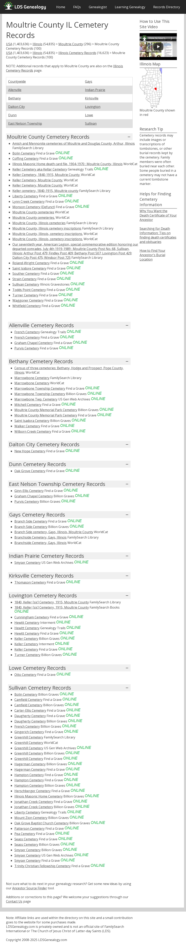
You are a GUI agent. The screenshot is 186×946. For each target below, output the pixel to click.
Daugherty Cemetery (30, 716)
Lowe (89, 115)
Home (60, 7)
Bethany (14, 98)
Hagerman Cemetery (30, 764)
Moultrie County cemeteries (33, 212)
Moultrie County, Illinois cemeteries (39, 223)
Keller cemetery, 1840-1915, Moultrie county (45, 191)
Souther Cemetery (26, 273)
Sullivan (91, 123)
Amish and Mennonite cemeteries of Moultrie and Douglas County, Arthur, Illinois (73, 143)
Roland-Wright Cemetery (31, 263)
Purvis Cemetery (26, 348)
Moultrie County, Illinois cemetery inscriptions (46, 228)
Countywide (17, 81)
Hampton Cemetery (29, 775)
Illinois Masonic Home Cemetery (38, 796)
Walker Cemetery (27, 426)
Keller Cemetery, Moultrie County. (37, 180)
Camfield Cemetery (28, 699)
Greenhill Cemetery (28, 737)
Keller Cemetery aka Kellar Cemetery (39, 169)
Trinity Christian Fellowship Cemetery (42, 866)
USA (9, 44)
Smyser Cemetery (27, 562)
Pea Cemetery (24, 834)
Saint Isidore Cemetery (29, 268)
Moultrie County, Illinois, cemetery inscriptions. (47, 234)
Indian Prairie (95, 90)
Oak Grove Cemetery (29, 471)
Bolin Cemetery (23, 153)
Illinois (37, 44)
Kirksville (91, 98)
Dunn (12, 115)
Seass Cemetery (26, 839)
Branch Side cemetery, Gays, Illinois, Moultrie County (53, 532)
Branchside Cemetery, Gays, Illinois (40, 537)
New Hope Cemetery (29, 451)
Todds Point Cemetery (29, 290)
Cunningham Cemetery (31, 617)
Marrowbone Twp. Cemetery (35, 399)
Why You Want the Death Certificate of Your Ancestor (158, 215)
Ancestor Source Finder (29, 888)
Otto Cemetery (25, 674)
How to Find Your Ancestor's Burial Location (152, 255)
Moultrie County (70, 44)
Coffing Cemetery (25, 158)
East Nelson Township (25, 123)
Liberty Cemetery (25, 196)
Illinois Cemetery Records (77, 53)
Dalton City (16, 106)
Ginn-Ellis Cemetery (29, 491)
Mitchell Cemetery (27, 404)
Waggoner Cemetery (28, 300)
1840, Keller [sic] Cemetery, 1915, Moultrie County (51, 602)
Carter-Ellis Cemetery (30, 710)
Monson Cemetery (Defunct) (33, 207)
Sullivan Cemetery (25, 284)
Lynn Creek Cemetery (28, 201)
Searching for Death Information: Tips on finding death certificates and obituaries (158, 235)
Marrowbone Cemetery (31, 378)
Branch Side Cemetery (30, 521)
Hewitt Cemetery (26, 622)
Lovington (92, 106)
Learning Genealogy (130, 7)
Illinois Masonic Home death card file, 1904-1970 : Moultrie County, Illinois (67, 164)
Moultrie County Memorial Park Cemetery (45, 410)
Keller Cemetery (26, 638)
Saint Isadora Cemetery (31, 420)
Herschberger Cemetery (32, 791)
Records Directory (166, 7)
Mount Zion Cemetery (30, 818)
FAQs (77, 7)
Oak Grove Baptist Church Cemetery (41, 823)
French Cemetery (27, 332)
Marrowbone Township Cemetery (39, 388)
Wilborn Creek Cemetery (32, 431)
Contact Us (14, 901)
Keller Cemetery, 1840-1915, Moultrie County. (46, 175)
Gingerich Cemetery (29, 732)
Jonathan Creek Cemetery (33, 802)
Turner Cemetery (25, 295)
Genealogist (98, 7)
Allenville (14, 90)
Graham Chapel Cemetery (33, 343)
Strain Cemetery (24, 279)
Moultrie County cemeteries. (33, 217)
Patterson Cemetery (29, 828)
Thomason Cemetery (30, 582)
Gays (88, 81)
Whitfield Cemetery (26, 306)
